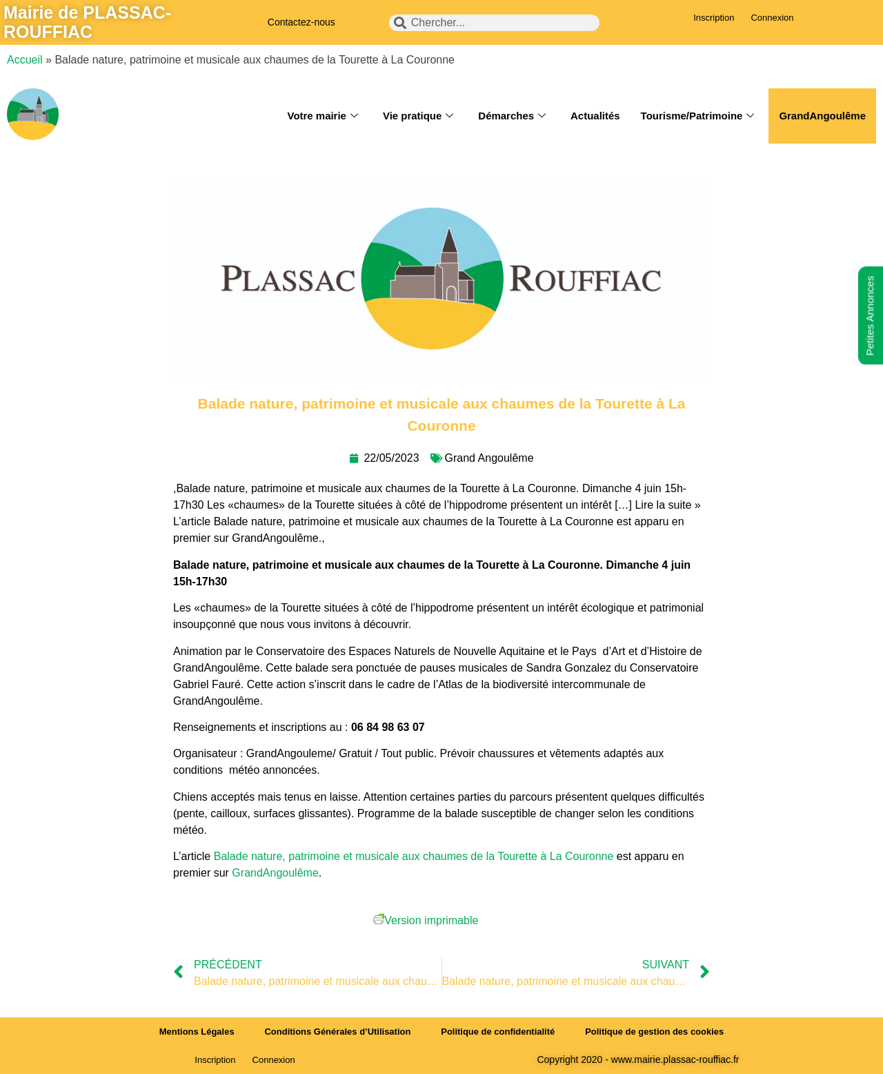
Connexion (772, 17)
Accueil (25, 60)
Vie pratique (417, 116)
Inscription (713, 17)
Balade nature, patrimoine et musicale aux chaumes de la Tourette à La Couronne (414, 856)
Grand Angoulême (489, 458)
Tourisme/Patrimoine (697, 116)
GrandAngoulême (822, 115)
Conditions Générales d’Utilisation (337, 1031)
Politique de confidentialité (498, 1031)
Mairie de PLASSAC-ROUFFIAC (87, 22)
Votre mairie (321, 116)
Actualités (594, 115)
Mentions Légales (196, 1031)
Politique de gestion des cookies (655, 1031)
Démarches (511, 116)
